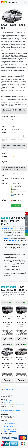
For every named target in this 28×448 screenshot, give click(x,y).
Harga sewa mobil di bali (10, 425)
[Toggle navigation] (25, 2)
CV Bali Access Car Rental (13, 240)
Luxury (26, 221)
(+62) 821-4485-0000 (7, 400)
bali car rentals (8, 429)
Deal (26, 213)
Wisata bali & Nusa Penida (10, 426)
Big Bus (26, 226)
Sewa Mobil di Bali (9, 389)
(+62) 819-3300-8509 (18, 272)
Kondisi (13, 195)
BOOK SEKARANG (16, 205)
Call (26, 231)
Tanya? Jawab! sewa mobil (10, 428)
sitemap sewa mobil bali (10, 431)
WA (26, 234)
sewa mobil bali (9, 422)
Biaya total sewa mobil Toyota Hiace (11, 253)
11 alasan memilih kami (9, 423)
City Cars (26, 216)
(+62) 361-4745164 (7, 402)
